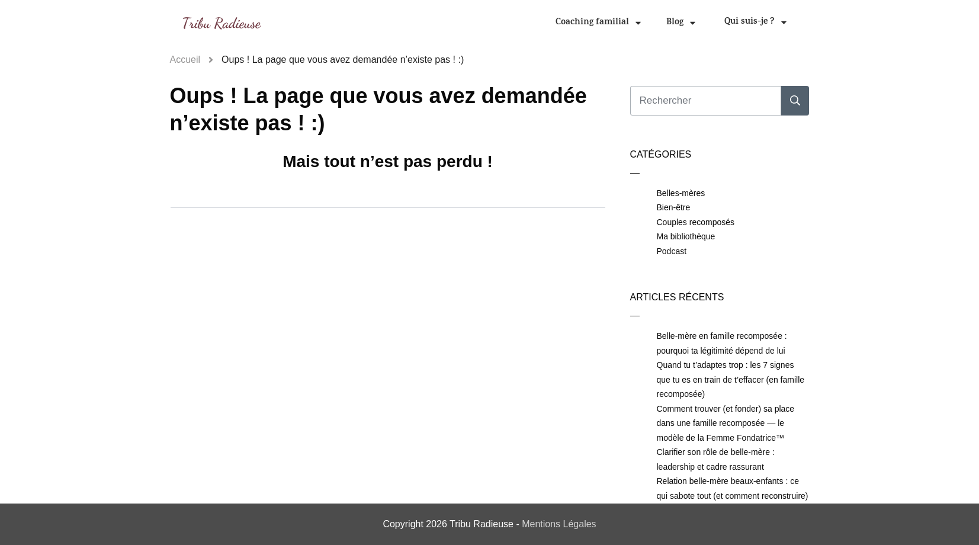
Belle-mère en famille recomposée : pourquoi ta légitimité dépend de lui (722, 343)
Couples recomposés (696, 222)
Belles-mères (681, 193)
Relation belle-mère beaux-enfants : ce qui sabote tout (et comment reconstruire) (732, 488)
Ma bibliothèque (686, 236)
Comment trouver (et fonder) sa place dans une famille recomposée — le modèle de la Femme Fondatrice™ (726, 423)
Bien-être (674, 207)
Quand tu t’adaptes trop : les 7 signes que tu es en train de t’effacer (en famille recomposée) (731, 379)
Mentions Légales (559, 524)
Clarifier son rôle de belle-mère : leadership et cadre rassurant (716, 459)
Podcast (672, 251)
